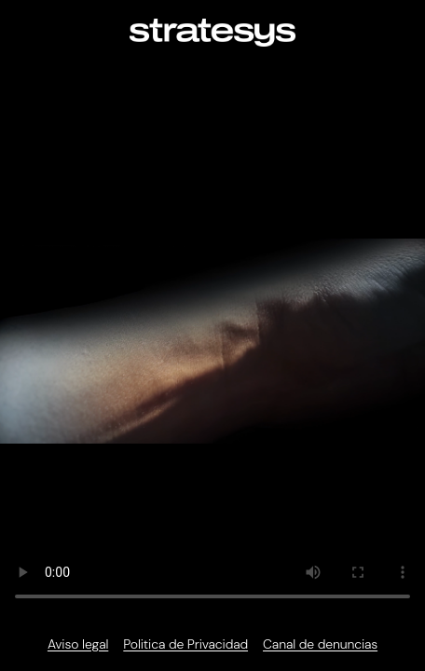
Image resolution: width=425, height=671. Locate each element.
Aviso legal (78, 644)
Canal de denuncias (320, 644)
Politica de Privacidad (185, 644)
